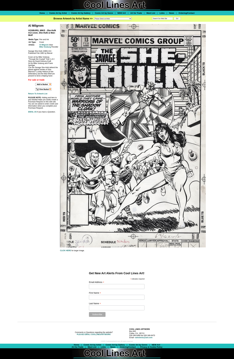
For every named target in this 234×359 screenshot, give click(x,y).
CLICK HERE (65, 251)
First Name (95, 293)
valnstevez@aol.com (144, 338)
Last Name (95, 303)
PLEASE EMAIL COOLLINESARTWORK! (94, 334)
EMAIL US (32, 112)
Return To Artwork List (37, 94)
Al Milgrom (44, 45)
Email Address (96, 282)
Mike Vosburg (45, 47)
